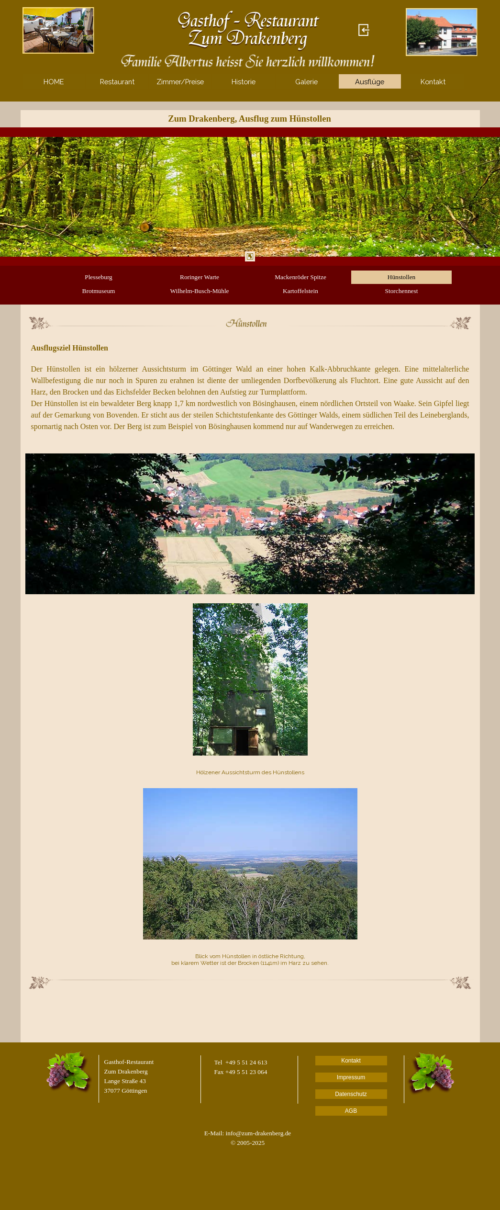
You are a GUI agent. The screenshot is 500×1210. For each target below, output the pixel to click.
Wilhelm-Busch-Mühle (199, 290)
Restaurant (117, 82)
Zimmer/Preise (180, 82)
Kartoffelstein (300, 290)
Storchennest (401, 290)
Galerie (306, 82)
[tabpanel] (250, 196)
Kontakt (433, 82)
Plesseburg (98, 277)
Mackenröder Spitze (300, 277)
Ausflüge (369, 82)
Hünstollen (402, 277)
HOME (54, 82)
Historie (244, 82)
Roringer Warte (199, 277)
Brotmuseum (98, 290)
